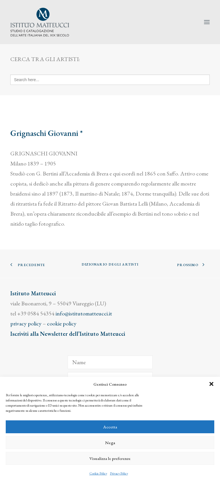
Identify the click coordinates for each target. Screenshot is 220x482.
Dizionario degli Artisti (110, 264)
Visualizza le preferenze (110, 458)
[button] (211, 384)
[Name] (110, 362)
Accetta (110, 427)
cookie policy (61, 323)
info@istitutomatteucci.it (84, 313)
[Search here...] (110, 80)
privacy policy (26, 323)
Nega (110, 442)
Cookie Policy (98, 473)
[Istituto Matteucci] (39, 22)
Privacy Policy (119, 473)
